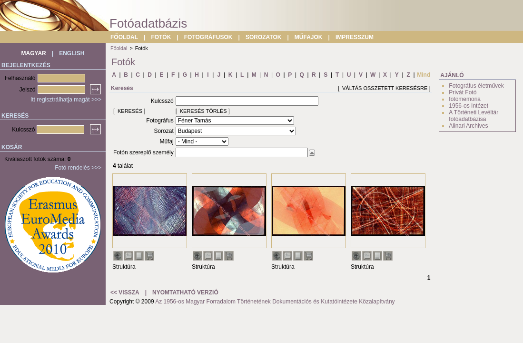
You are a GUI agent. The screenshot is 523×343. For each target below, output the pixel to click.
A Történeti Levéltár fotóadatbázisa (473, 115)
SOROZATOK (264, 37)
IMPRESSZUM (355, 37)
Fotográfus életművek (476, 85)
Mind (423, 74)
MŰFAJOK (309, 37)
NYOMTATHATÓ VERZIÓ (185, 292)
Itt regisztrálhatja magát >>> (65, 99)
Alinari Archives (468, 125)
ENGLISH (71, 53)
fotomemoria (465, 99)
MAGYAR (33, 53)
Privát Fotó (462, 92)
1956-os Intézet (468, 105)
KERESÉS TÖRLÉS (203, 111)
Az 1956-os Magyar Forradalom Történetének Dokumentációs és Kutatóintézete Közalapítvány (275, 301)
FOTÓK (161, 37)
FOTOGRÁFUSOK (208, 37)
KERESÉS (130, 111)
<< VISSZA (124, 292)
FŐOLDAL (124, 37)
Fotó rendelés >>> (78, 167)
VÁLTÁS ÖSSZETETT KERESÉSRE (384, 88)
